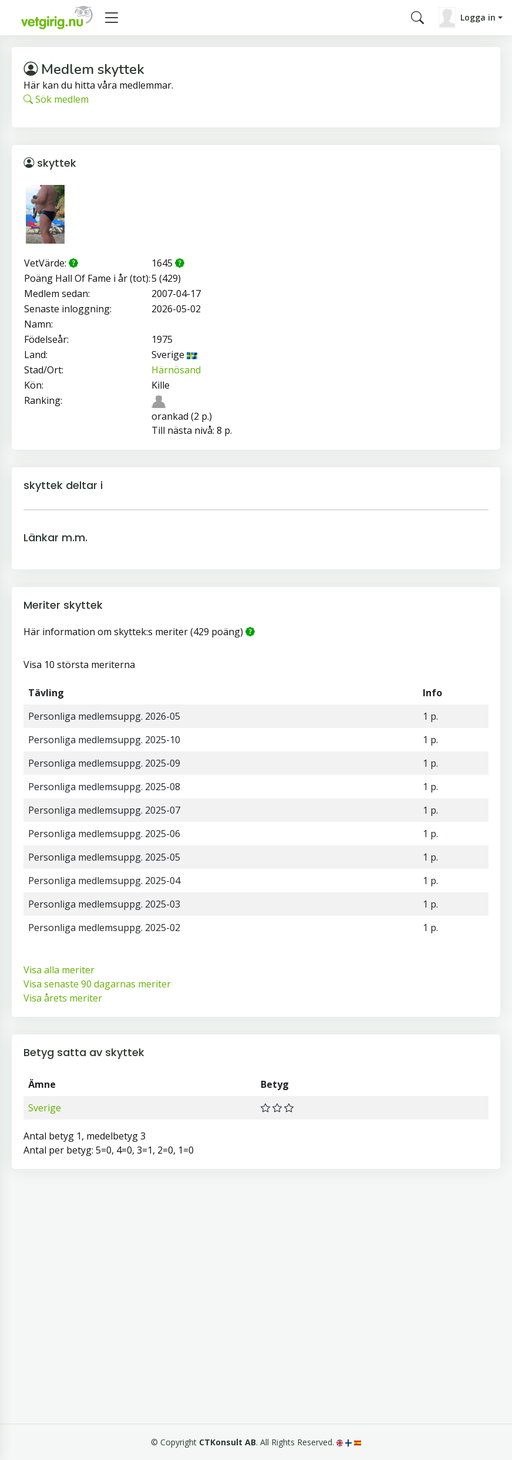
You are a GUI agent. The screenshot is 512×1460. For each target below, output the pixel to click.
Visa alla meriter (59, 969)
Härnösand (176, 369)
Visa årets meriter (62, 998)
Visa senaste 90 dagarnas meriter (97, 983)
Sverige (44, 1107)
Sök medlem (56, 99)
